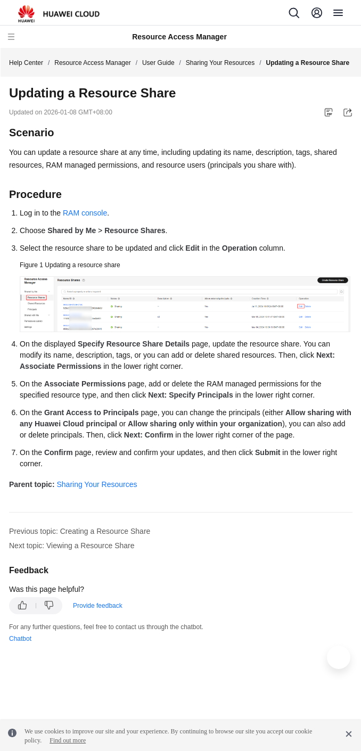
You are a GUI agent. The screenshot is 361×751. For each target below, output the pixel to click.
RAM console (85, 213)
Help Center (26, 63)
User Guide (158, 63)
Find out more (68, 740)
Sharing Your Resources (220, 63)
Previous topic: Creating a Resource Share (79, 531)
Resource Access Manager (92, 63)
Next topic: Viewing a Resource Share (72, 545)
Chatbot (20, 638)
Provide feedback (97, 605)
